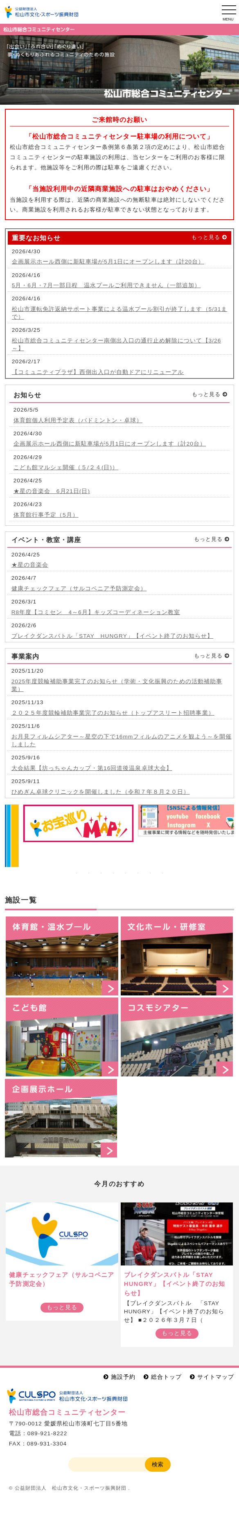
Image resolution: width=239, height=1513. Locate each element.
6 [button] (138, 873)
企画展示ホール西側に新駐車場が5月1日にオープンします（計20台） (108, 262)
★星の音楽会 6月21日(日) (52, 491)
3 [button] (101, 873)
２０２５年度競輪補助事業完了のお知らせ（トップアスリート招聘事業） (112, 713)
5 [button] (126, 873)
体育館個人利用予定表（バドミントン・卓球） (78, 420)
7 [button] (150, 873)
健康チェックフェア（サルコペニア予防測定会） (79, 588)
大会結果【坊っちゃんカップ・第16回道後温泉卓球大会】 (91, 768)
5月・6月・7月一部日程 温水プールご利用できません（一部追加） (106, 285)
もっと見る (206, 237)
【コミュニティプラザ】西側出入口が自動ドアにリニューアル (98, 372)
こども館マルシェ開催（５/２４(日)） (66, 467)
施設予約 (123, 1377)
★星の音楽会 (29, 565)
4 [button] (113, 873)
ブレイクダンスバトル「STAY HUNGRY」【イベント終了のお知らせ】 (112, 636)
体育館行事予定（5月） (46, 515)
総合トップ (166, 1377)
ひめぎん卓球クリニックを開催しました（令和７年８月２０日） (100, 792)
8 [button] (162, 873)
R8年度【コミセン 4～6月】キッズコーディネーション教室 (95, 612)
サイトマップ (215, 1377)
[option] (119, 70)
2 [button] (89, 873)
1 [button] (76, 873)
